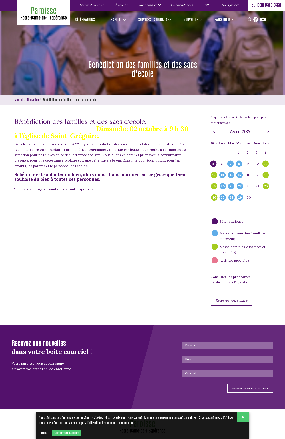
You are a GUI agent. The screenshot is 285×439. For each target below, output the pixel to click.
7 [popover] (230, 164)
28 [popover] (231, 197)
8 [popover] (239, 164)
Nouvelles (33, 100)
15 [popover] (239, 175)
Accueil (18, 100)
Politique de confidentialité (66, 433)
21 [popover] (231, 186)
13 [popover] (222, 175)
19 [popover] (214, 186)
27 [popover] (222, 197)
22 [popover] (240, 186)
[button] (149, 4)
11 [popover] (265, 164)
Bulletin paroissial (266, 5)
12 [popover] (214, 175)
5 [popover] (213, 164)
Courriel (190, 373)
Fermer (44, 433)
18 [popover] (265, 175)
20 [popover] (223, 186)
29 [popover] (240, 197)
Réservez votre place (231, 300)
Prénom (190, 345)
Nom (188, 359)
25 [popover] (266, 186)
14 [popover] (231, 175)
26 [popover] (214, 197)
